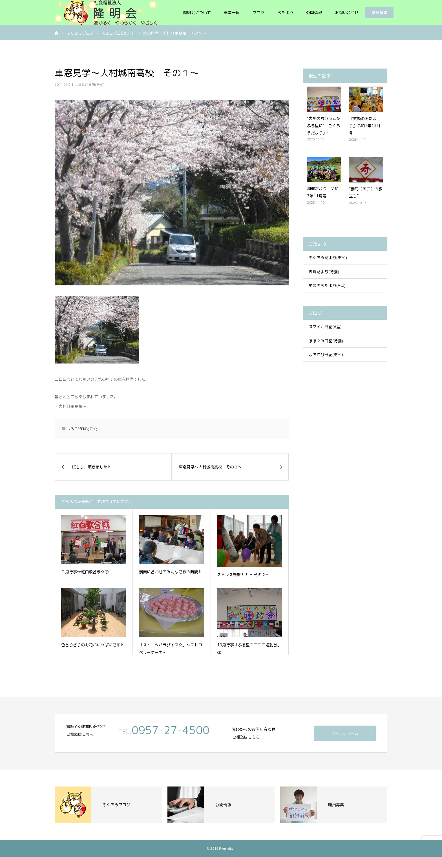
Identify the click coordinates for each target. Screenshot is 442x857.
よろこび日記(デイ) (90, 84)
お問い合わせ (347, 12)
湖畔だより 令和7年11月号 (323, 192)
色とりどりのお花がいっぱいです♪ (92, 644)
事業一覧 (232, 12)
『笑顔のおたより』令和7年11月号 (364, 125)
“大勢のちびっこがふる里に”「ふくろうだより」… (323, 125)
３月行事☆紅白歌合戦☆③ (85, 571)
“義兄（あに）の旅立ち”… (365, 192)
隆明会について (197, 12)
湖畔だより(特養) (324, 271)
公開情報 (314, 12)
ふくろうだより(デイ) (328, 257)
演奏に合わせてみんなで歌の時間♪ (170, 571)
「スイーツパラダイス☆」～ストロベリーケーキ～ (170, 648)
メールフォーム (345, 733)
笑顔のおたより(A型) (327, 285)
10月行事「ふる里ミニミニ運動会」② (249, 648)
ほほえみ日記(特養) (326, 340)
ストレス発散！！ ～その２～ (243, 574)
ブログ (258, 12)
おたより (285, 12)
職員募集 (379, 12)
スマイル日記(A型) (325, 326)
